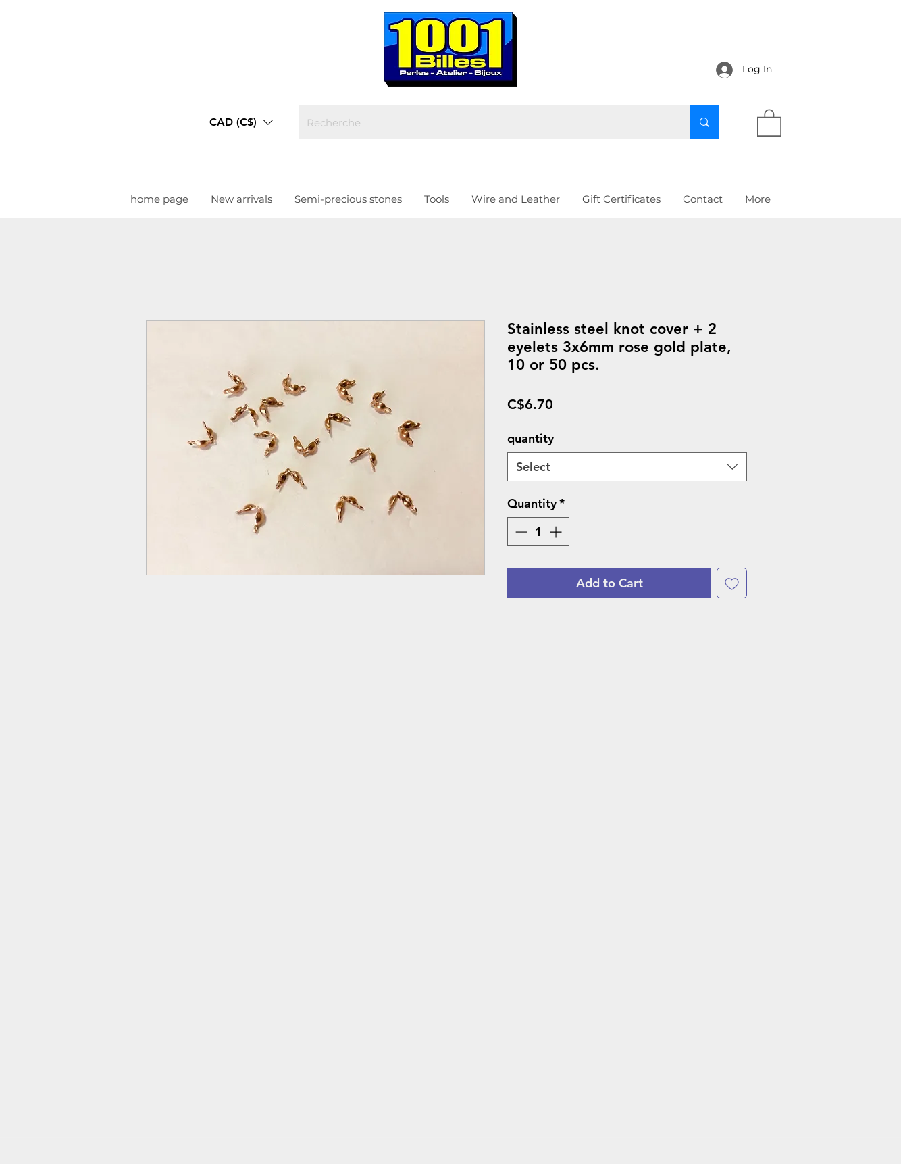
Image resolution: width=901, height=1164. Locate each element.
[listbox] (241, 122)
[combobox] (627, 466)
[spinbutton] (538, 531)
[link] (769, 122)
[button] (241, 122)
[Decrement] (519, 531)
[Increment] (556, 531)
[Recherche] (484, 122)
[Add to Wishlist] (732, 583)
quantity (530, 438)
